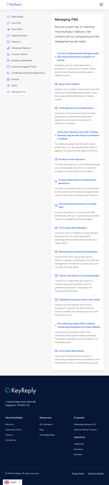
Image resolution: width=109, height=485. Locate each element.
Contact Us (10, 440)
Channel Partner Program (85, 429)
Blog (42, 429)
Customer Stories (13, 429)
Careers (9, 435)
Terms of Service (96, 473)
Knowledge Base (47, 435)
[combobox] (12, 482)
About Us (9, 424)
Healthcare (79, 444)
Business (78, 454)
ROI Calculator (46, 424)
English (10, 482)
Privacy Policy (78, 473)
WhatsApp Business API (85, 424)
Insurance (78, 449)
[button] (101, 4)
